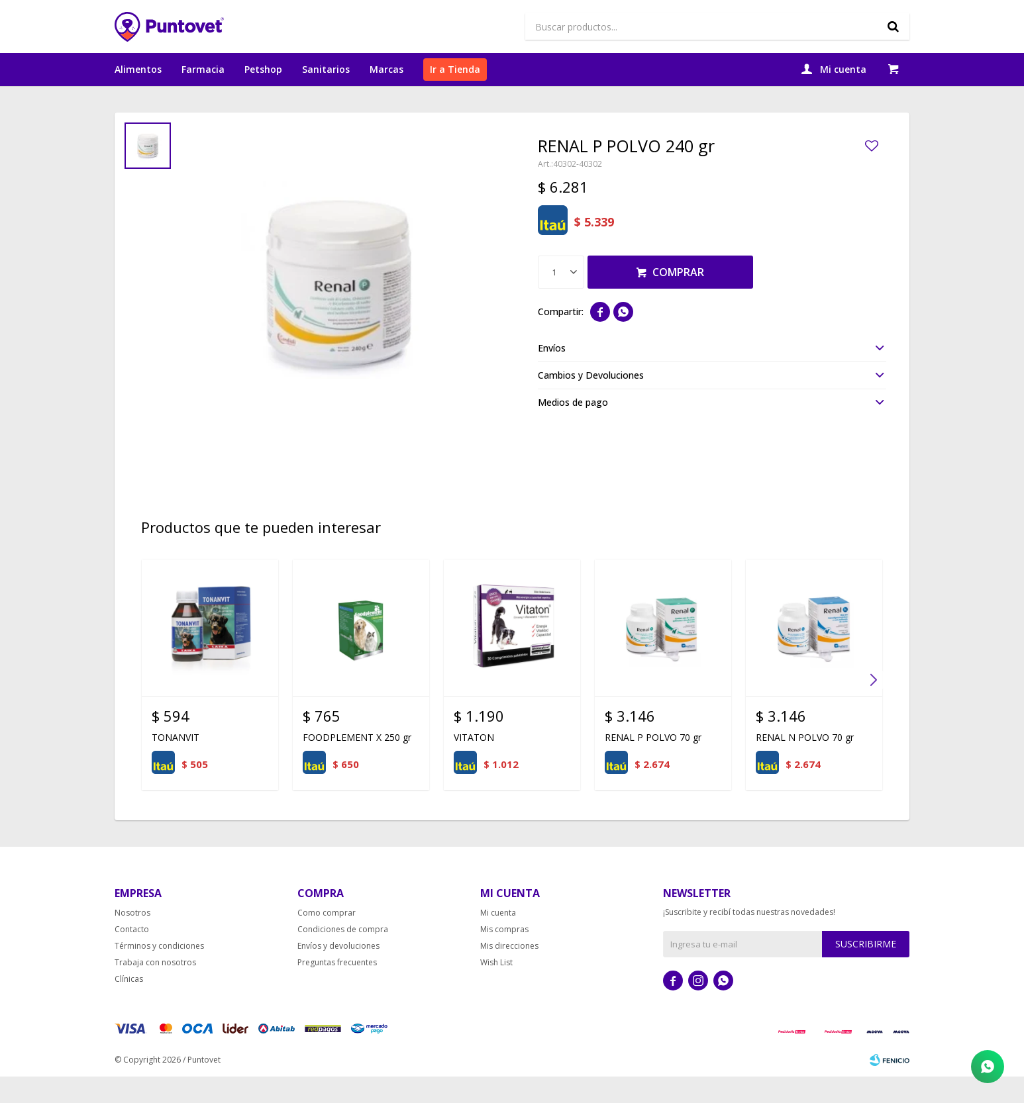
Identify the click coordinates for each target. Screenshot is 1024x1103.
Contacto (132, 955)
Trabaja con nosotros (155, 988)
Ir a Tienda (455, 69)
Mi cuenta (498, 939)
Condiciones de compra (342, 955)
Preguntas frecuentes (337, 988)
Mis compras (504, 955)
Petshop (263, 69)
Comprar (678, 298)
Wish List (496, 988)
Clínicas (129, 1005)
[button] (873, 706)
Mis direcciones (509, 972)
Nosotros (132, 939)
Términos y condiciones (159, 972)
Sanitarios (326, 69)
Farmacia (203, 69)
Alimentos (138, 69)
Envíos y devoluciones (338, 972)
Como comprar (326, 939)
